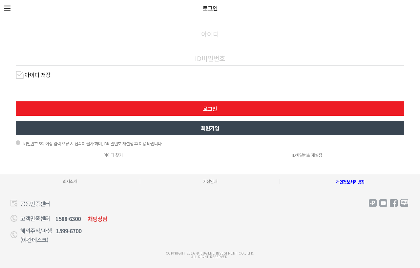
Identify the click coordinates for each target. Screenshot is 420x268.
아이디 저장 (38, 75)
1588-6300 (68, 219)
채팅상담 (97, 219)
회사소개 (70, 181)
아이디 (210, 24)
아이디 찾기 (112, 155)
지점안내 (210, 181)
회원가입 (210, 128)
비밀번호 (210, 48)
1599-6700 (68, 231)
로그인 (210, 109)
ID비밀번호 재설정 (307, 155)
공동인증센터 (35, 203)
